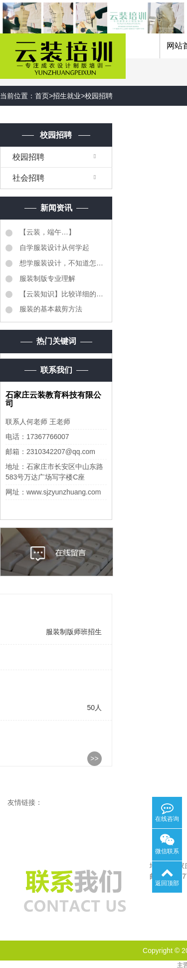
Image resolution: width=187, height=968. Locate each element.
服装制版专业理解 (46, 278)
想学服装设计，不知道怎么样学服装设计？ (62, 263)
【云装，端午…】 (46, 232)
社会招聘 (28, 178)
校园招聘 (99, 96)
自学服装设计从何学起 (53, 247)
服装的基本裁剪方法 (49, 309)
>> (94, 758)
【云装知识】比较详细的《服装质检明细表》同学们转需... (62, 294)
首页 (42, 96)
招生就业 (67, 96)
